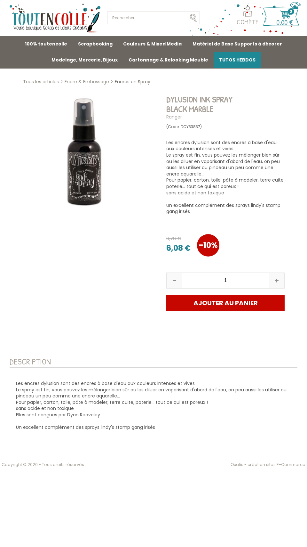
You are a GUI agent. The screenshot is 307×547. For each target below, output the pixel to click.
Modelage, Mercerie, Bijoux (84, 60)
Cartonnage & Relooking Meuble (168, 60)
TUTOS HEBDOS (237, 60)
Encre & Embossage (87, 81)
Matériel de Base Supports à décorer (237, 44)
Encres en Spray (132, 81)
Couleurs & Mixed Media (152, 44)
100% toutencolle (46, 44)
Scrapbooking (95, 44)
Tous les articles (41, 81)
